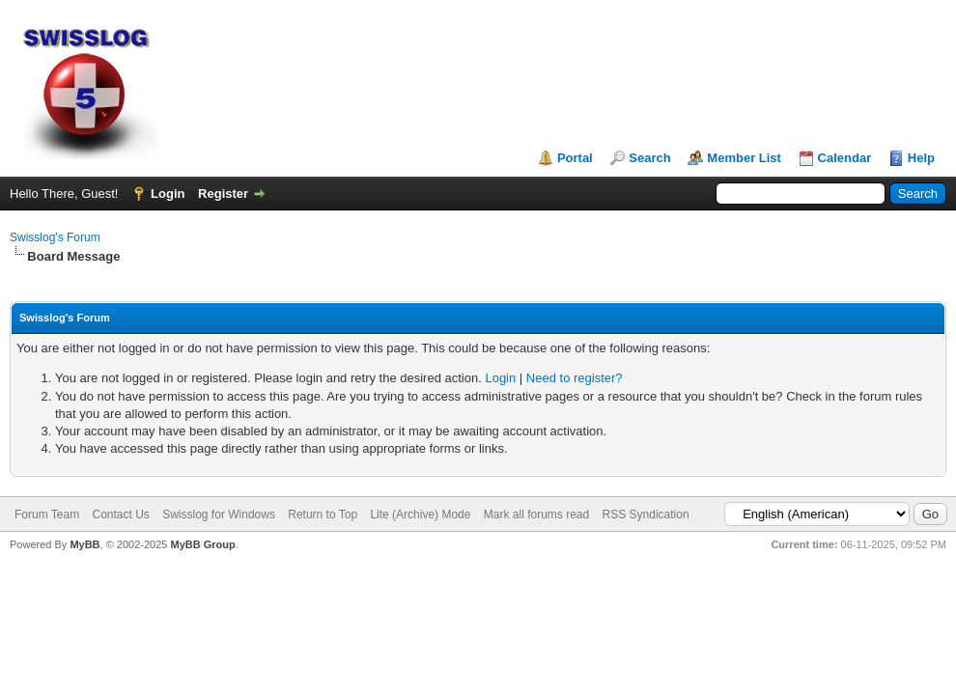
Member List (744, 158)
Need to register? (574, 378)
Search (649, 158)
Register (223, 193)
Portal (575, 158)
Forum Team (46, 514)
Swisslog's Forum (55, 237)
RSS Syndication (646, 514)
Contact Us (120, 514)
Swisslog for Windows (218, 514)
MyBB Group (202, 544)
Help (921, 158)
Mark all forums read (536, 514)
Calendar (845, 158)
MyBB (84, 544)
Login (167, 193)
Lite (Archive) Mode (420, 514)
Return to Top (322, 514)
